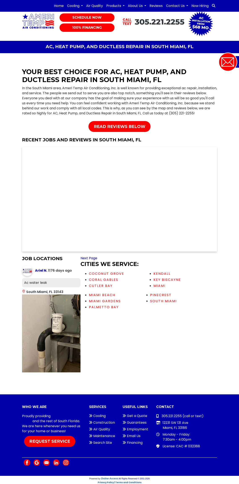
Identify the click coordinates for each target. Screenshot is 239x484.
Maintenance (102, 436)
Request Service (49, 441)
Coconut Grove (106, 273)
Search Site (100, 442)
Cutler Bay (101, 285)
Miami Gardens (105, 301)
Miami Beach (102, 295)
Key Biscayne (167, 279)
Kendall (161, 273)
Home (59, 5)
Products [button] (114, 5)
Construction (102, 422)
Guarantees (135, 422)
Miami (159, 285)
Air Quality (94, 5)
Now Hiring (200, 5)
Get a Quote (135, 415)
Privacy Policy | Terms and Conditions (120, 482)
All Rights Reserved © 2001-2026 (134, 479)
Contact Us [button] (176, 5)
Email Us (131, 436)
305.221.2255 (159, 21)
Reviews (156, 5)
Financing (133, 442)
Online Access (109, 478)
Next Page (89, 258)
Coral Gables (103, 279)
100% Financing (87, 28)
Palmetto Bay (104, 307)
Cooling (97, 415)
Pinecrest (160, 295)
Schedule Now (87, 17)
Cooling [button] (73, 5)
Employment (135, 429)
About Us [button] (136, 5)
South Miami (163, 301)
